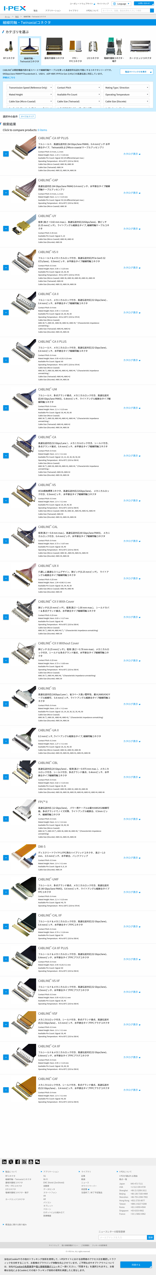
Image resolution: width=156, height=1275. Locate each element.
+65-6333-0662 (137, 1210)
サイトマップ (103, 3)
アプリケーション (53, 10)
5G (44, 1175)
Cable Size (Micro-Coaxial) (22, 101)
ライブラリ (73, 10)
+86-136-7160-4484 (139, 1193)
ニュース (85, 1182)
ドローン (47, 1209)
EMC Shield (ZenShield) (53, 1182)
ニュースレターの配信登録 (112, 1231)
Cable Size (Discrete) (115, 101)
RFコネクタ (10, 1175)
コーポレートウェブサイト (82, 3)
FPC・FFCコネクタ (13, 1185)
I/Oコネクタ (10, 1189)
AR (44, 1199)
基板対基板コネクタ (14, 1182)
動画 (83, 1179)
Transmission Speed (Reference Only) (28, 87)
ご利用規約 (85, 1245)
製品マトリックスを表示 (135, 71)
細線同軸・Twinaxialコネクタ (18, 1179)
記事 (83, 1175)
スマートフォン (50, 1192)
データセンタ (49, 1189)
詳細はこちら (9, 77)
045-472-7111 (137, 1183)
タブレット (48, 1205)
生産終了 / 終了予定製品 (91, 1192)
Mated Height (16, 94)
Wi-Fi (45, 1179)
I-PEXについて (92, 10)
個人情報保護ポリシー (70, 1245)
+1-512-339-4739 (138, 1187)
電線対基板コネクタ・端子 (16, 1192)
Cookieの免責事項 (26, 1266)
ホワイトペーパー (89, 1185)
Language (119, 3)
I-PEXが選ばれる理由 (128, 1175)
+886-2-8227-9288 (139, 1203)
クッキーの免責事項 (99, 1245)
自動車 (46, 1185)
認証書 (85, 1189)
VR (44, 1195)
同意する (135, 1264)
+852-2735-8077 (138, 1200)
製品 (35, 10)
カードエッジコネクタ (15, 1199)
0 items (42, 130)
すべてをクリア (27, 116)
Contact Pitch (64, 87)
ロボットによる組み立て (54, 1212)
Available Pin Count (67, 94)
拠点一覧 (123, 1179)
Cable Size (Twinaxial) (68, 101)
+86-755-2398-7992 (139, 1197)
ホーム (7, 16)
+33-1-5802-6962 (138, 1213)
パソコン (47, 1202)
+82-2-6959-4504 (138, 1207)
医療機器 (47, 1215)
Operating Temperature (117, 94)
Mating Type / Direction (117, 87)
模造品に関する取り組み (16, 1224)
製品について (11, 1171)
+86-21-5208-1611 (139, 1190)
